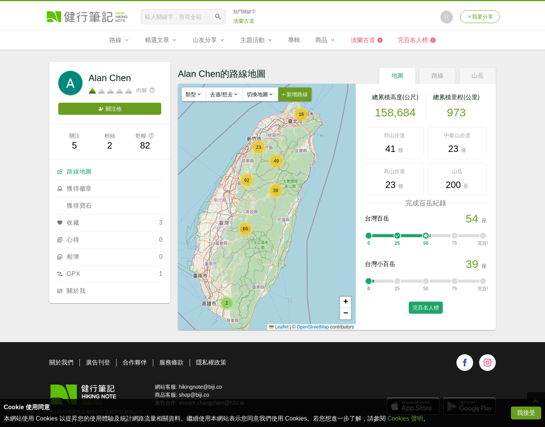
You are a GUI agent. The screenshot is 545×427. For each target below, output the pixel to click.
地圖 (397, 75)
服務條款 (171, 362)
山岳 (478, 75)
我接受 (526, 413)
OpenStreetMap (313, 327)
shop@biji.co (194, 395)
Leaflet (278, 327)
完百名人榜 (426, 308)
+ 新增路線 (295, 94)
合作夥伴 (135, 362)
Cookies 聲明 (405, 418)
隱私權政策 (211, 362)
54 (472, 218)
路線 (437, 75)
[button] (226, 303)
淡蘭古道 (243, 21)
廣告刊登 (98, 362)
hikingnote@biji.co (200, 387)
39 (472, 264)
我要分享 (480, 17)
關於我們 (61, 362)
